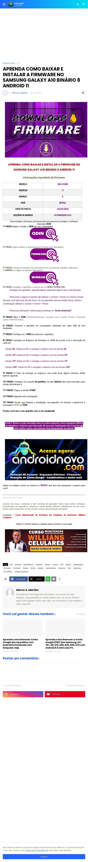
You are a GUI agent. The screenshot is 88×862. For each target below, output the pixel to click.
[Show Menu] (4, 4)
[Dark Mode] (78, 4)
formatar (17, 568)
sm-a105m (8, 572)
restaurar (61, 568)
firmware (7, 568)
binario (55, 564)
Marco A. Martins (27, 590)
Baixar (47, 564)
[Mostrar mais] (59, 579)
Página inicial (9, 63)
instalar (40, 568)
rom (69, 568)
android (18, 564)
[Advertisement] (45, 37)
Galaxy (25, 568)
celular (68, 564)
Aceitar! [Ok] (44, 857)
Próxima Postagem (75, 685)
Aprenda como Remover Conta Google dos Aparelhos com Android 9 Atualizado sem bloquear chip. (20, 643)
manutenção (51, 568)
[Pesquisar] (84, 4)
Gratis (33, 568)
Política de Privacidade (35, 850)
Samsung (77, 568)
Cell (61, 564)
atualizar (39, 564)
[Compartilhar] (83, 92)
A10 (18, 63)
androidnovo (28, 564)
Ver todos (81, 614)
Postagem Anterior (13, 685)
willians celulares (21, 572)
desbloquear (78, 564)
